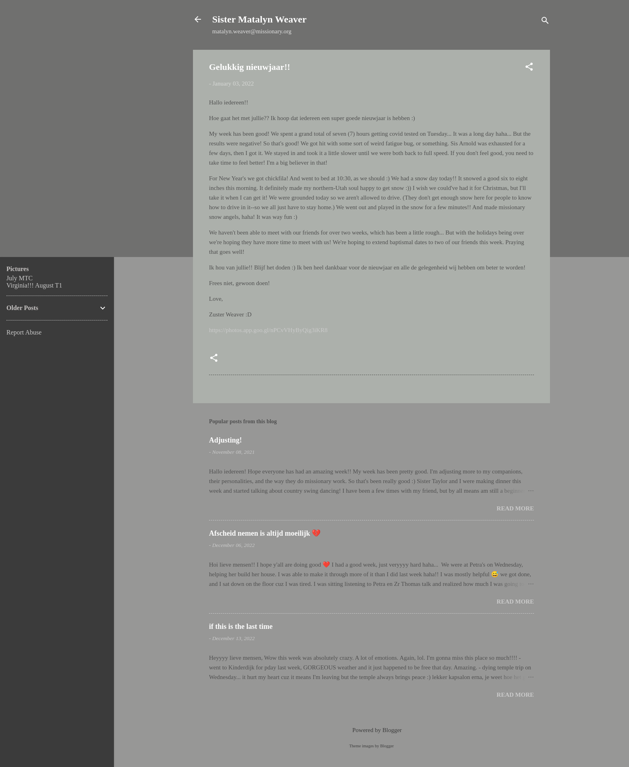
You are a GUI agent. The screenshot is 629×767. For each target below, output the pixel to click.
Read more (515, 508)
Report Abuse (24, 332)
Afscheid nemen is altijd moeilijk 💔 (265, 533)
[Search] (545, 22)
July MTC (19, 278)
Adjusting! (225, 440)
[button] (529, 68)
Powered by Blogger (371, 730)
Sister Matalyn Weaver (259, 19)
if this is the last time (240, 626)
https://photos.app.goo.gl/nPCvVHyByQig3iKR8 (268, 330)
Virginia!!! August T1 (34, 285)
